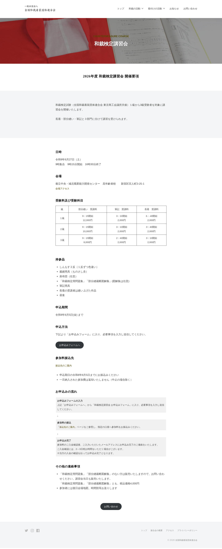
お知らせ (174, 8)
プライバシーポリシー (186, 531)
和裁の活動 (134, 8)
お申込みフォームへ (71, 345)
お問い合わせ (190, 8)
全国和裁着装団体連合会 (185, 541)
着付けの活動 (155, 8)
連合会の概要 (153, 531)
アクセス (168, 531)
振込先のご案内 (65, 366)
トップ (120, 8)
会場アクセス (63, 188)
